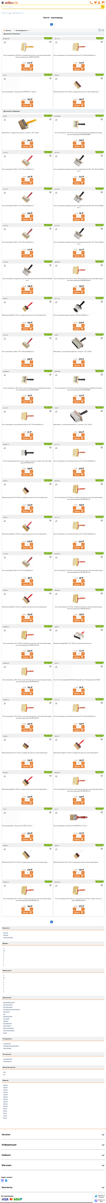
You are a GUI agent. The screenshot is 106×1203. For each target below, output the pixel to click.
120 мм (5, 1092)
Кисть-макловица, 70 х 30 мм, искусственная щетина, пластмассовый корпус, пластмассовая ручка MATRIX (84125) (78, 571)
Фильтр (7, 30)
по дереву (6, 1019)
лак (4, 1014)
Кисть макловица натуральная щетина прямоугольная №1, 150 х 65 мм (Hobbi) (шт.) (78, 170)
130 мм (5, 1094)
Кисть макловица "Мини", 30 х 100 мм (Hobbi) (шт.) (18, 242)
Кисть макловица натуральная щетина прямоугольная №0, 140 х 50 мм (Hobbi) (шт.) (78, 206)
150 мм (5, 1099)
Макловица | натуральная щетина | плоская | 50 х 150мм (20, 133)
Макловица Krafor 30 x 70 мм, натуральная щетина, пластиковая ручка (76, 862)
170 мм (5, 1101)
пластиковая (7, 1048)
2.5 (4, 950)
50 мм (5, 1108)
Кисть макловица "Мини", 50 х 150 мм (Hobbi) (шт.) (18, 206)
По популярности (20, 31)
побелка (5, 1021)
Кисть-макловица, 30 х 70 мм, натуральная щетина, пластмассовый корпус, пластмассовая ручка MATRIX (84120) (78, 608)
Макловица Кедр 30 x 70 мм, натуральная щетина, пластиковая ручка (24, 315)
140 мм (5, 1097)
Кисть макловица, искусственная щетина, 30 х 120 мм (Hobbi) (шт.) (75, 716)
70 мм (5, 1113)
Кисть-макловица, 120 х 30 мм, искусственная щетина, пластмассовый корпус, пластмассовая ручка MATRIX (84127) (78, 790)
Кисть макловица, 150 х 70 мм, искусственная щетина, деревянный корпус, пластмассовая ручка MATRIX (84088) (78, 133)
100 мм (5, 1085)
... (10, 12)
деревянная (7, 1043)
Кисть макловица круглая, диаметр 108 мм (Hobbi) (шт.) (71, 315)
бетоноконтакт (8, 1005)
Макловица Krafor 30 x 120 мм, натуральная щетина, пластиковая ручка (24, 753)
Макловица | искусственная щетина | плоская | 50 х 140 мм (73, 424)
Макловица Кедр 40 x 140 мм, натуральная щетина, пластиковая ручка (24, 607)
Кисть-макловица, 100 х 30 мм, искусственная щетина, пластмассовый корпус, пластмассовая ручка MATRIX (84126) (27, 680)
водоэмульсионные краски (11, 1009)
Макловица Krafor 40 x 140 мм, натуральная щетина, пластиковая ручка (76, 92)
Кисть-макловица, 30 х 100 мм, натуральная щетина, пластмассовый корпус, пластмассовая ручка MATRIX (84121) (79, 498)
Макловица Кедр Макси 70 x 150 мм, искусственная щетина (72, 643)
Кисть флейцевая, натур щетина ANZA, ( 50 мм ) (17, 826)
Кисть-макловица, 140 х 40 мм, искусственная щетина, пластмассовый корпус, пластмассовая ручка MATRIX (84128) (78, 279)
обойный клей (7, 1016)
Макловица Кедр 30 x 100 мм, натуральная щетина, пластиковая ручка (24, 789)
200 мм (5, 1106)
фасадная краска (8, 1028)
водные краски (8, 1007)
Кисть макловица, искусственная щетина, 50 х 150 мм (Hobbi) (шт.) (75, 461)
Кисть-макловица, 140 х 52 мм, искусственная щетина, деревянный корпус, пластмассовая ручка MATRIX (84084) (27, 389)
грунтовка (6, 1012)
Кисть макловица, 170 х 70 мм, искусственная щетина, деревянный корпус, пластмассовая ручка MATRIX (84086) (78, 389)
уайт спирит (7, 1026)
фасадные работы (8, 1030)
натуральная (7, 1061)
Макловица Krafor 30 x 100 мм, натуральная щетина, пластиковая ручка (24, 497)
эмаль (5, 1033)
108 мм (5, 1087)
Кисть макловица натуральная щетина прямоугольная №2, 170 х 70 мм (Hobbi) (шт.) (78, 243)
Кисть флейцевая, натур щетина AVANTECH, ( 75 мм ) (70, 826)
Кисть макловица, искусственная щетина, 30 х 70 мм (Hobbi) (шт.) (22, 424)
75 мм (5, 1115)
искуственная (7, 1059)
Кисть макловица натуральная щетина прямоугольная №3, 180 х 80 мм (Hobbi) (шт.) (27, 279)
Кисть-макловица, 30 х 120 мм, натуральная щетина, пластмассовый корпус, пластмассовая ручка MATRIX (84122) (27, 899)
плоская (5, 935)
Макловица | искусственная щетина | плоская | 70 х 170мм (72, 351)
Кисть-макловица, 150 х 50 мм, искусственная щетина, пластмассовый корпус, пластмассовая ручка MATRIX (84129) (27, 717)
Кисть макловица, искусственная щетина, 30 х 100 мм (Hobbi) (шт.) (75, 55)
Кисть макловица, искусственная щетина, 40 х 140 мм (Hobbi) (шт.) (75, 534)
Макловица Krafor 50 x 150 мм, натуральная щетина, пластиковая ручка (24, 862)
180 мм (5, 1104)
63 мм (5, 1111)
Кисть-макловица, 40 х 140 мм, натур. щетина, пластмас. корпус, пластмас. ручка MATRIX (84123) (78, 899)
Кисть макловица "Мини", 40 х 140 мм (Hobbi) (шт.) (18, 351)
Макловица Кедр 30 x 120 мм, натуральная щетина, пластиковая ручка (76, 753)
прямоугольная (8, 937)
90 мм (5, 1118)
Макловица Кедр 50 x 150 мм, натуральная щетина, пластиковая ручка (24, 534)
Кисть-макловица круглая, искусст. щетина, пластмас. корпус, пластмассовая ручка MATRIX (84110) (27, 462)
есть (4, 1072)
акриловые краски (9, 1002)
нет (4, 1074)
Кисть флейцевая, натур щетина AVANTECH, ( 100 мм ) (19, 92)
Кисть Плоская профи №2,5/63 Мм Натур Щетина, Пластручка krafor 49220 (77, 680)
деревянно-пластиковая (10, 1046)
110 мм (5, 1090)
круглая (5, 933)
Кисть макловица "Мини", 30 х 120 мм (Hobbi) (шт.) (18, 169)
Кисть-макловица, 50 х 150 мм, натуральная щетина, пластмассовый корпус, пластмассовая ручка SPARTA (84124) (27, 644)
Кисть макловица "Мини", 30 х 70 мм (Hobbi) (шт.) (17, 570)
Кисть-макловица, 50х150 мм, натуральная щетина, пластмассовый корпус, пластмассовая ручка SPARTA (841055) (27, 56)
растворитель (7, 1023)
